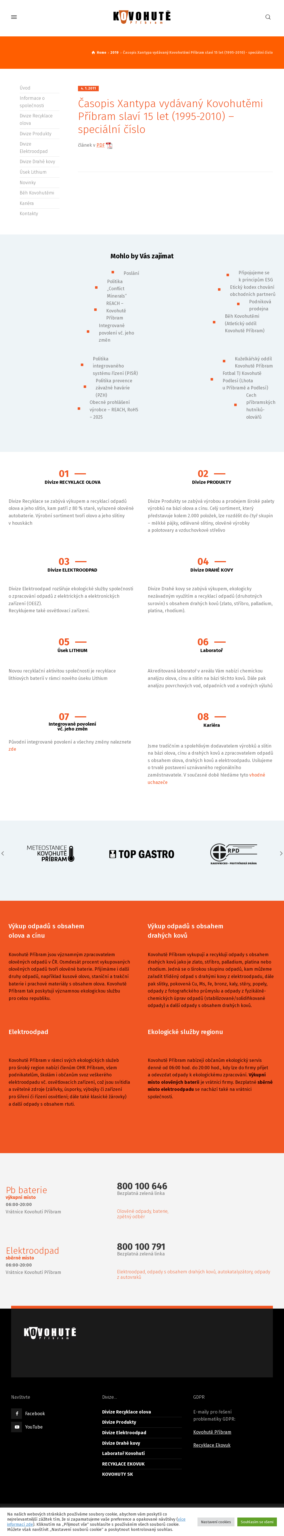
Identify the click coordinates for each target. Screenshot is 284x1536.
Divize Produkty (35, 133)
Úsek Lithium (33, 172)
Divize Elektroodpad (124, 1432)
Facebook (35, 1413)
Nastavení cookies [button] (216, 1522)
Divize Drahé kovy (37, 161)
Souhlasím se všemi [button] (257, 1522)
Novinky (28, 182)
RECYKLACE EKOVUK (123, 1464)
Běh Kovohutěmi (37, 193)
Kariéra (27, 203)
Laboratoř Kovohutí (123, 1453)
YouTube (34, 1427)
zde (12, 749)
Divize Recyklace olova (126, 1412)
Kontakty (29, 213)
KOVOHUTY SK (117, 1474)
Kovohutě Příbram (212, 1432)
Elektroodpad (28, 1032)
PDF (100, 145)
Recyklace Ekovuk (212, 1445)
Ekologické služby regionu (185, 1032)
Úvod (25, 88)
